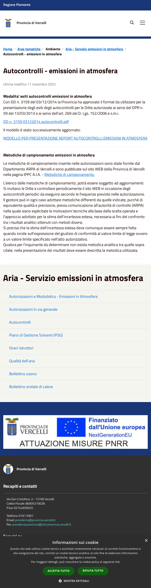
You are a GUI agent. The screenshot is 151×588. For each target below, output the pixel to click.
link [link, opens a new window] (117, 562)
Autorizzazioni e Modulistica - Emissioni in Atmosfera (53, 296)
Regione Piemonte (16, 4)
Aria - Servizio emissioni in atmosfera (95, 49)
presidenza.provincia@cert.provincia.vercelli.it (41, 524)
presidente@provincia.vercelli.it (35, 520)
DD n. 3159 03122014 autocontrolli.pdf (36, 122)
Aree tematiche (29, 49)
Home (8, 49)
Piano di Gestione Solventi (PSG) (36, 335)
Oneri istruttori (21, 348)
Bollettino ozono (23, 374)
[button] (75, 581)
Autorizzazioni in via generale (33, 309)
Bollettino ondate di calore (31, 387)
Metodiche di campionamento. (69, 174)
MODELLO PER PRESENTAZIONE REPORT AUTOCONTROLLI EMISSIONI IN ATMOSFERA (75, 138)
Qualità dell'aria (22, 361)
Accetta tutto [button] (58, 571)
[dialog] (75, 562)
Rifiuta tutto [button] (93, 570)
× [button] (146, 540)
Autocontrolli (20, 322)
